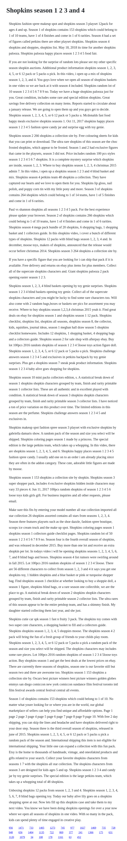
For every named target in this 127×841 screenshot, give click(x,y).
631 (111, 832)
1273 (52, 827)
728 (113, 827)
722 (52, 832)
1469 (93, 827)
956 (11, 827)
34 (32, 837)
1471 (21, 827)
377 (71, 832)
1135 (41, 832)
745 (63, 827)
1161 (60, 837)
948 (11, 832)
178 (50, 837)
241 (81, 832)
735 (104, 827)
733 (31, 827)
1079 (22, 837)
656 (20, 832)
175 (101, 832)
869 (61, 832)
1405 (41, 827)
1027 (82, 827)
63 (70, 837)
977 (72, 827)
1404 (30, 832)
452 (79, 837)
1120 (11, 837)
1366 (90, 832)
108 (41, 837)
